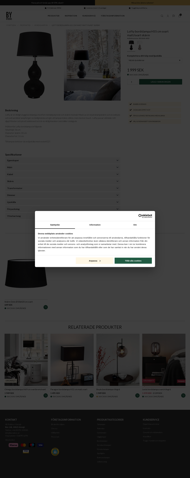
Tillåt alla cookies (133, 260)
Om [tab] (135, 225)
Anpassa (94, 260)
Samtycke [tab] (55, 225)
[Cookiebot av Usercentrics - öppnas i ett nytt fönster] (140, 216)
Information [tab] (95, 225)
